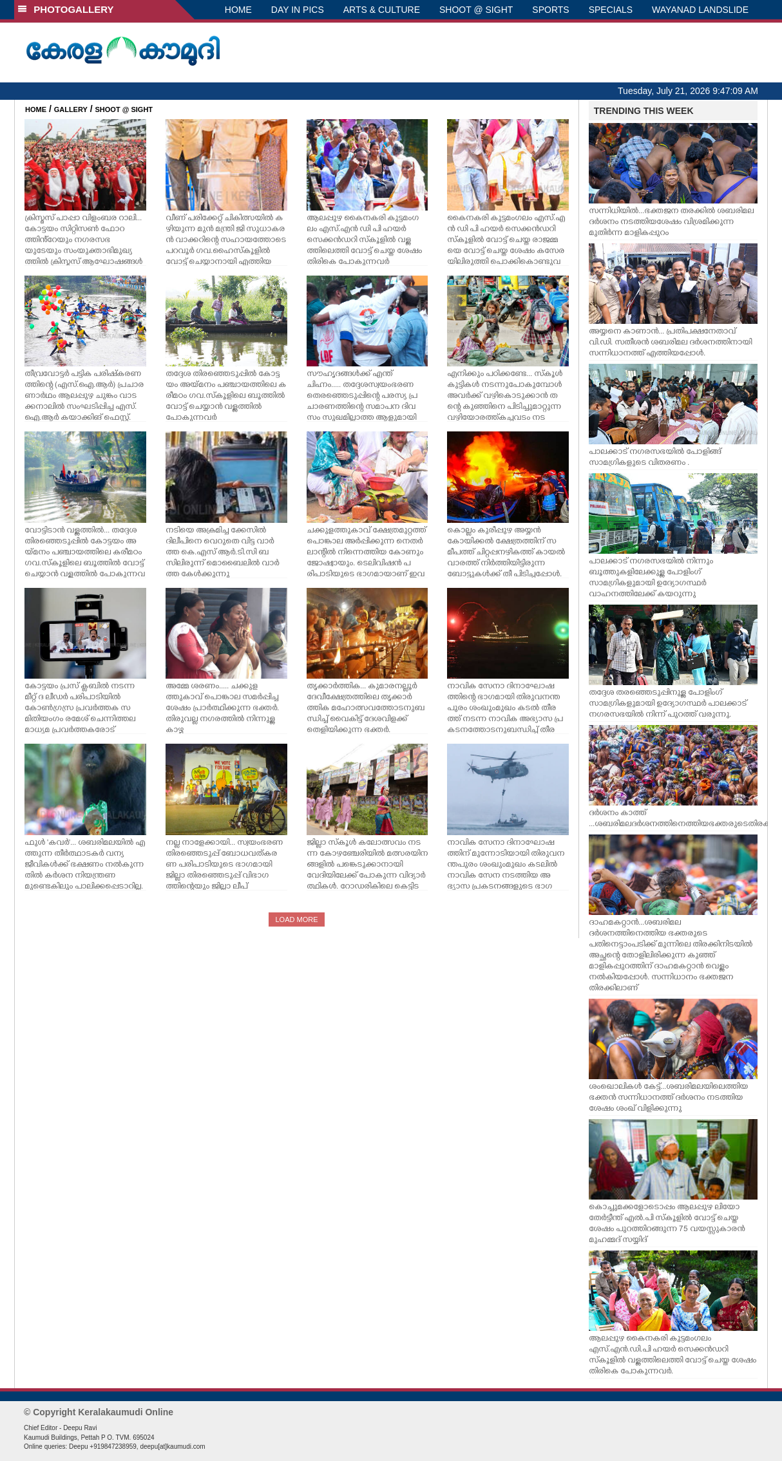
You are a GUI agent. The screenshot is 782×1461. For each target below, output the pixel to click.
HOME (238, 10)
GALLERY (71, 109)
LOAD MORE (296, 919)
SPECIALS (611, 10)
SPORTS (550, 10)
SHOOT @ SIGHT (476, 10)
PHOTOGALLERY (65, 9)
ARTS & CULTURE (381, 10)
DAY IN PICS (297, 10)
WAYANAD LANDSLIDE (700, 10)
